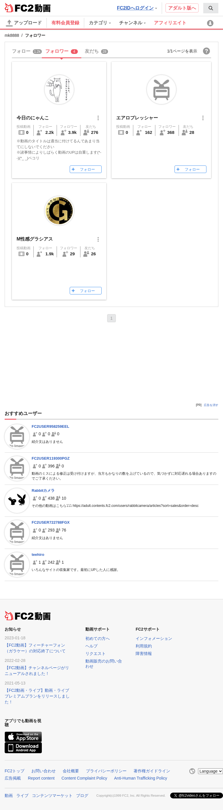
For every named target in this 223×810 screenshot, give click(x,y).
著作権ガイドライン (152, 771)
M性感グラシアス (35, 238)
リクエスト (95, 653)
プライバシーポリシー (106, 771)
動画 (9, 795)
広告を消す (211, 405)
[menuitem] (210, 8)
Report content (41, 778)
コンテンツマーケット (52, 795)
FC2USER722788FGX (51, 522)
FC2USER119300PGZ (51, 458)
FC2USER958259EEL (50, 426)
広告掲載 (13, 778)
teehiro (38, 554)
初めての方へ (97, 638)
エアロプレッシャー (137, 117)
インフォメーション (154, 638)
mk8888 (12, 35)
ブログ (82, 795)
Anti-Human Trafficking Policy (140, 778)
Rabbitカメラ (43, 490)
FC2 (19, 7)
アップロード (24, 23)
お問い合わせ (43, 771)
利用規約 (144, 646)
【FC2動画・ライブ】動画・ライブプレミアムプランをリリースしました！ (37, 696)
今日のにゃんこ (33, 117)
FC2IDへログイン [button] (137, 8)
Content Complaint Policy (84, 778)
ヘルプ (91, 646)
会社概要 (71, 771)
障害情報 (144, 653)
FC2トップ (14, 771)
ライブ (22, 795)
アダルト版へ (182, 8)
